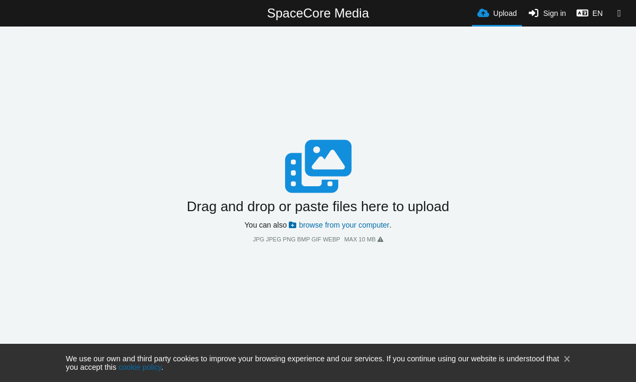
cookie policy (139, 367)
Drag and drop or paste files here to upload (318, 206)
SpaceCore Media (318, 13)
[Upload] (497, 12)
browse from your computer (339, 225)
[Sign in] (546, 13)
